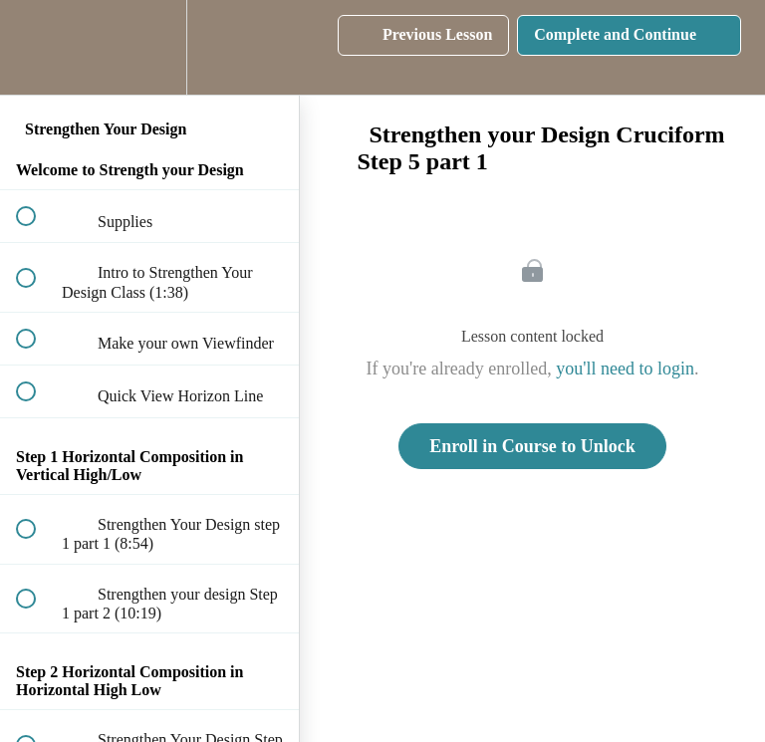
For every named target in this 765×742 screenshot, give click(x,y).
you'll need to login (625, 368)
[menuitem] (149, 47)
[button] (37, 47)
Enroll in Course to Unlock (532, 446)
